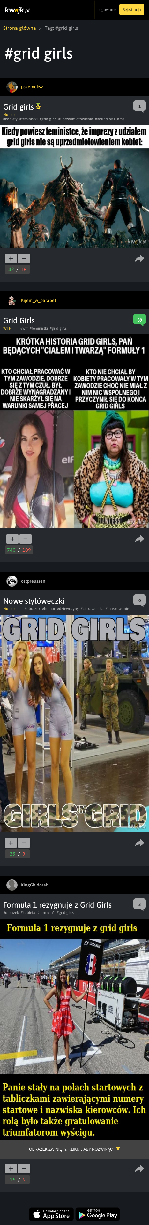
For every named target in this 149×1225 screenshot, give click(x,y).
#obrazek (32, 609)
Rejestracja (132, 9)
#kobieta (28, 913)
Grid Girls (19, 320)
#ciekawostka (92, 609)
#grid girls (48, 119)
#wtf (24, 328)
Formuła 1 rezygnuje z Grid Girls (57, 905)
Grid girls (22, 106)
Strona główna (19, 28)
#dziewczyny (68, 609)
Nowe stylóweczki (34, 601)
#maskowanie (117, 609)
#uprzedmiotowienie (75, 119)
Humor (9, 114)
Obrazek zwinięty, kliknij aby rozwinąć (71, 1149)
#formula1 (46, 913)
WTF (7, 328)
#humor (48, 609)
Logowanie (106, 9)
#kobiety (10, 119)
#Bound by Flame (109, 119)
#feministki (28, 119)
